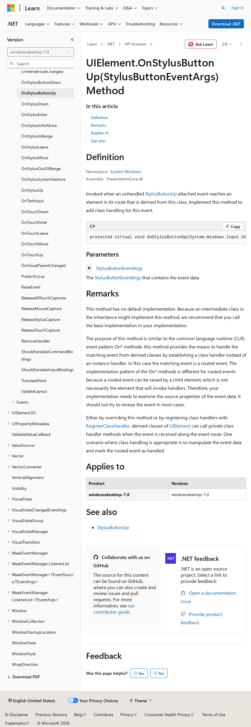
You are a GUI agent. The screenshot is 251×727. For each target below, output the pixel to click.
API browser (135, 44)
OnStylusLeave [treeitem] (34, 147)
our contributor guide (114, 608)
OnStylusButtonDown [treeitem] (41, 82)
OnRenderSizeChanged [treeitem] (42, 71)
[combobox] (40, 52)
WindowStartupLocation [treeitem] (34, 632)
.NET (111, 44)
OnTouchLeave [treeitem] (34, 233)
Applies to (100, 133)
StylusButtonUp (161, 193)
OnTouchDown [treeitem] (34, 211)
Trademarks (15, 723)
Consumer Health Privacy (167, 714)
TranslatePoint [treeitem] (33, 380)
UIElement (179, 426)
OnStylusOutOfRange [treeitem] (41, 168)
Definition (99, 117)
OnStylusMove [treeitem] (34, 157)
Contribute (103, 714)
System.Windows (125, 171)
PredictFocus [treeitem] (33, 276)
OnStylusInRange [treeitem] (37, 136)
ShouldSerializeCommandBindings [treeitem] (47, 355)
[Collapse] (72, 39)
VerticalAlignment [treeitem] (28, 477)
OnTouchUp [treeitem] (32, 254)
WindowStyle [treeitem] (23, 653)
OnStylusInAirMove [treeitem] (39, 125)
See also (98, 141)
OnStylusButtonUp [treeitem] (38, 93)
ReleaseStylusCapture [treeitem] (40, 319)
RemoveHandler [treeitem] (35, 341)
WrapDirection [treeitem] (25, 664)
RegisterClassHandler (108, 426)
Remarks (98, 125)
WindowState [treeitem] (24, 643)
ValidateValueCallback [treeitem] (31, 434)
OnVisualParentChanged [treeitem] (43, 265)
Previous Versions (51, 714)
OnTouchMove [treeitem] (34, 244)
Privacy (126, 714)
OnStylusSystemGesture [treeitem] (43, 179)
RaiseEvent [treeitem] (31, 287)
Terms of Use (213, 714)
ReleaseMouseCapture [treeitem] (41, 308)
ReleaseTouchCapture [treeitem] (40, 330)
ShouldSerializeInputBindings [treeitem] (47, 369)
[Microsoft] (11, 8)
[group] (166, 237)
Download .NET (226, 24)
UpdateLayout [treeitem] (34, 391)
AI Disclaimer (16, 714)
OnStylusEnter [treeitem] (34, 114)
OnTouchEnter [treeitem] (34, 222)
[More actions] (241, 44)
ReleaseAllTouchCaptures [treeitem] (43, 298)
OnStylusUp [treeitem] (32, 190)
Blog (78, 714)
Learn (92, 44)
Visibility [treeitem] (19, 488)
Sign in (237, 7)
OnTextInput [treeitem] (32, 200)
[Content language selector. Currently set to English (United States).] (32, 700)
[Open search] (223, 8)
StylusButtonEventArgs (119, 268)
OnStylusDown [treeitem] (34, 104)
